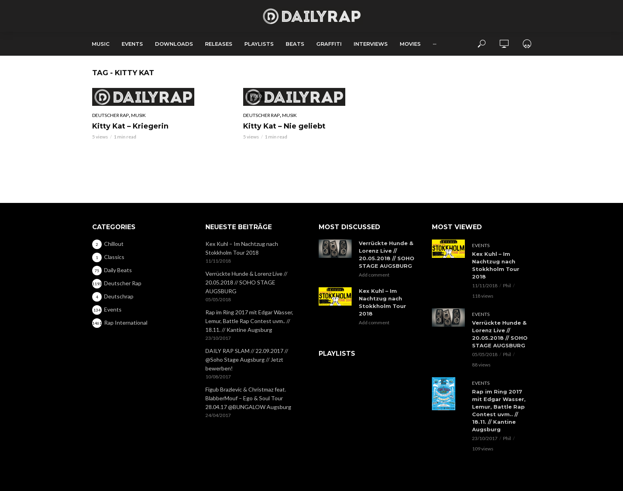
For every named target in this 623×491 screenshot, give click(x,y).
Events (132, 44)
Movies (410, 44)
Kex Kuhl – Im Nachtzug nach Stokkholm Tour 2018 (241, 248)
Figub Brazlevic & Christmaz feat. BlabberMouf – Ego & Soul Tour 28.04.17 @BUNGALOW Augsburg (248, 398)
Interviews (371, 44)
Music (101, 44)
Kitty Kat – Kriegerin (130, 126)
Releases (218, 44)
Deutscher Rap (110, 115)
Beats (295, 44)
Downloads (174, 44)
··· (434, 44)
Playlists (259, 44)
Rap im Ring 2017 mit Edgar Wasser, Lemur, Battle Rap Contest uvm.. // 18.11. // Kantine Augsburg (249, 321)
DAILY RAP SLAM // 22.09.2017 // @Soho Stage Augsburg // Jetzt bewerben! (246, 359)
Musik (138, 115)
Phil (507, 285)
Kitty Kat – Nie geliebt (284, 126)
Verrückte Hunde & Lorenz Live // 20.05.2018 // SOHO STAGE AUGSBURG (246, 282)
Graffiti (329, 44)
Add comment (374, 275)
